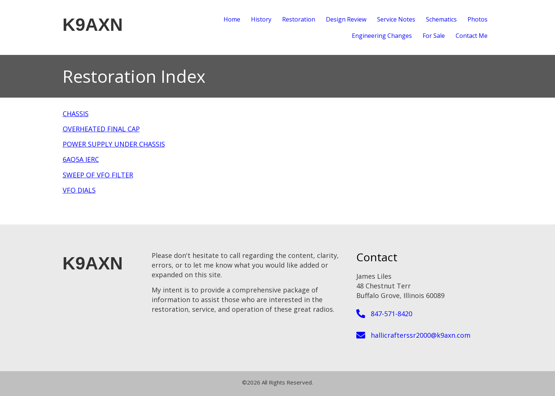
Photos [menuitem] (478, 19)
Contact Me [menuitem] (472, 36)
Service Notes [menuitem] (396, 19)
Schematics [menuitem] (441, 19)
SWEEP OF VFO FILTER (98, 174)
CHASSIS (76, 113)
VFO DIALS (79, 190)
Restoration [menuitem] (298, 19)
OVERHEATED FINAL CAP (101, 128)
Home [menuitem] (232, 19)
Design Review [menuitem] (346, 19)
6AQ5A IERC (81, 159)
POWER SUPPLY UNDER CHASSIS (114, 144)
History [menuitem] (261, 19)
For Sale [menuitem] (434, 36)
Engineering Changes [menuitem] (382, 36)
